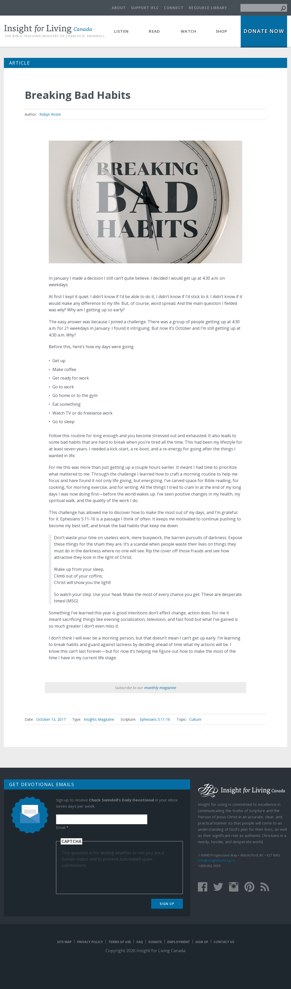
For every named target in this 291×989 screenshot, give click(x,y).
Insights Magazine (99, 719)
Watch (188, 31)
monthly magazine (160, 687)
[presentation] (100, 878)
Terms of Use (119, 942)
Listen (121, 31)
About (119, 7)
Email (62, 827)
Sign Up (167, 904)
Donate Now (264, 31)
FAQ (139, 942)
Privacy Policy (90, 942)
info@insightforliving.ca (216, 860)
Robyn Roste (50, 114)
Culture (195, 719)
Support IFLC (145, 7)
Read (154, 31)
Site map (64, 942)
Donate (155, 942)
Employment (178, 942)
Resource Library (208, 7)
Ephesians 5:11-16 (155, 719)
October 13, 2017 (51, 719)
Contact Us (224, 942)
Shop (221, 31)
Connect (174, 7)
